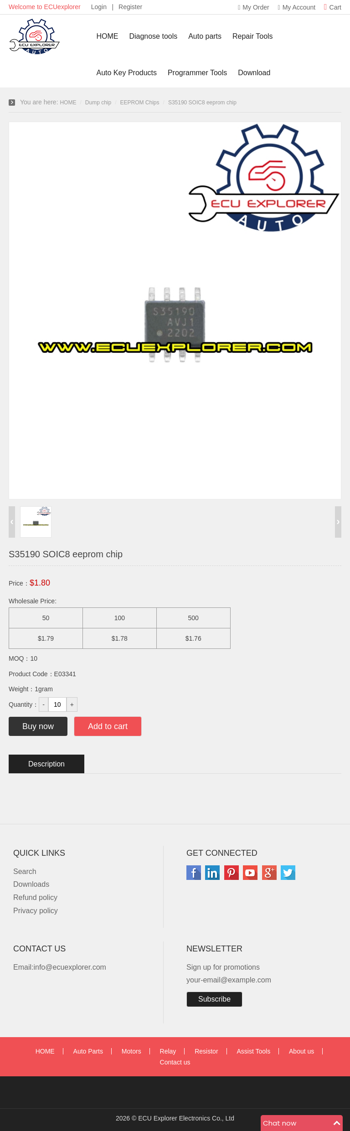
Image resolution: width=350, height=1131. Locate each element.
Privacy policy (35, 911)
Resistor (206, 1051)
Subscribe (214, 999)
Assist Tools (253, 1051)
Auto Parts (88, 1051)
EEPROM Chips (140, 102)
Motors (131, 1051)
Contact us (175, 1062)
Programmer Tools (197, 73)
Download (254, 73)
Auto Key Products (127, 73)
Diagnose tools (153, 36)
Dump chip (98, 102)
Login (99, 6)
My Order (253, 7)
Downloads (31, 884)
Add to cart (108, 726)
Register (130, 6)
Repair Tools (252, 36)
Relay (168, 1051)
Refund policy (35, 897)
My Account (297, 7)
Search (24, 871)
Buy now (38, 726)
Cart (332, 7)
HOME (107, 36)
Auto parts (204, 36)
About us (301, 1051)
